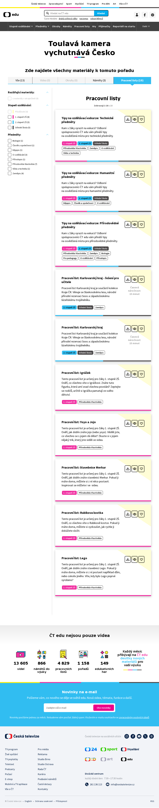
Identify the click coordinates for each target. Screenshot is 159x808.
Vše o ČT (123, 3)
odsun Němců (96, 18)
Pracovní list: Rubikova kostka (82, 513)
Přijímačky (104, 26)
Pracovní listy (82, 26)
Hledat (101, 13)
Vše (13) (20, 80)
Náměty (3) (99, 80)
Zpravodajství (56, 3)
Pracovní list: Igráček (76, 373)
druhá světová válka (68, 18)
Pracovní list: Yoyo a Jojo (78, 422)
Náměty (67, 26)
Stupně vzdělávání (19, 26)
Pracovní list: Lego (74, 558)
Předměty (41, 26)
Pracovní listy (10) (132, 80)
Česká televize (38, 3)
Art (114, 3)
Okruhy (56, 26)
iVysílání (79, 3)
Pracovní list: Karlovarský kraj (82, 328)
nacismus (84, 18)
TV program (93, 3)
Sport (69, 3)
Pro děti (106, 3)
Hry (94, 26)
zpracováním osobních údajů (134, 717)
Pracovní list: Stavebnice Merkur (83, 468)
